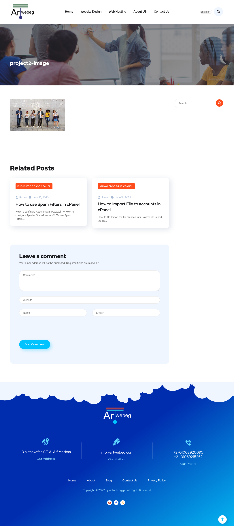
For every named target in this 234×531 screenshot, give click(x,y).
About (91, 485)
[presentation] (47, 336)
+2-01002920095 (188, 457)
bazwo (21, 197)
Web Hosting (117, 12)
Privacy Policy (157, 485)
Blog (109, 485)
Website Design (90, 12)
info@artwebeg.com (117, 457)
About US (140, 12)
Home (69, 12)
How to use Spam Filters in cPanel (42, 207)
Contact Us (161, 12)
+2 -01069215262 (188, 461)
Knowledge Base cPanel (34, 186)
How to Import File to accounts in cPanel (129, 207)
